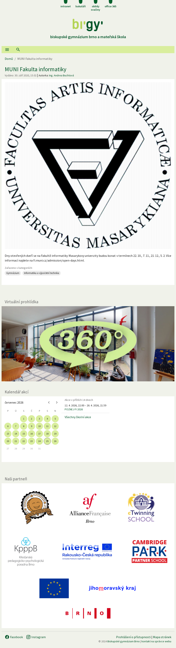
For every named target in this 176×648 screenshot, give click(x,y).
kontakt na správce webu (156, 641)
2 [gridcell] (31, 418)
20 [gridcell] (8, 441)
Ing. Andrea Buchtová (61, 75)
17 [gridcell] (39, 433)
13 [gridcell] (8, 433)
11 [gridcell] (47, 426)
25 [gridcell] (47, 441)
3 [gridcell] (39, 418)
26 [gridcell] (55, 441)
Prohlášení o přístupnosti (133, 637)
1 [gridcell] (23, 418)
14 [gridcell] (16, 433)
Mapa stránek (162, 637)
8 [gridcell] (23, 426)
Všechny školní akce (78, 417)
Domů (9, 59)
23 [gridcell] (31, 441)
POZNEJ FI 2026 (74, 409)
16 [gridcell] (31, 433)
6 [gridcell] (7, 426)
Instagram (36, 637)
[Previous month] (49, 402)
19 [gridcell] (55, 433)
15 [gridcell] (23, 433)
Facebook (14, 637)
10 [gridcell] (39, 426)
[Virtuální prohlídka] (88, 343)
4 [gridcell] (47, 418)
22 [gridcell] (23, 441)
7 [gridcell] (15, 426)
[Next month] (57, 402)
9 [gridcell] (31, 426)
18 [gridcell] (47, 433)
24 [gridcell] (39, 441)
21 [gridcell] (16, 441)
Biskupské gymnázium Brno (123, 641)
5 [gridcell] (55, 418)
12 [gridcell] (55, 426)
